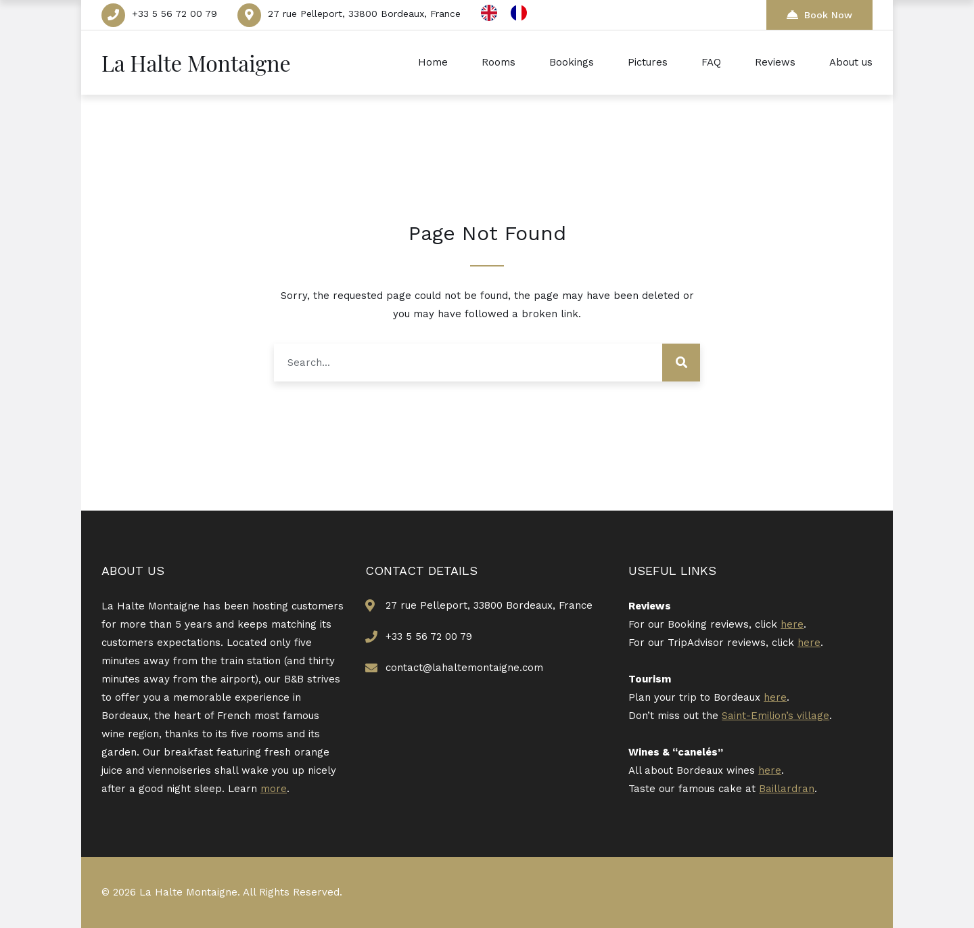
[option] (522, 13)
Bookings (571, 62)
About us (851, 62)
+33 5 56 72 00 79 (174, 13)
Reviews (775, 62)
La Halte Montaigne (196, 62)
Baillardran (786, 789)
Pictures (648, 62)
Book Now (819, 14)
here (792, 624)
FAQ (711, 62)
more (273, 789)
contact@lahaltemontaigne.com (464, 668)
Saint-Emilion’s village (775, 716)
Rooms (498, 62)
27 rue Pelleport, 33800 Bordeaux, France (364, 13)
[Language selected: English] (510, 12)
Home (433, 62)
